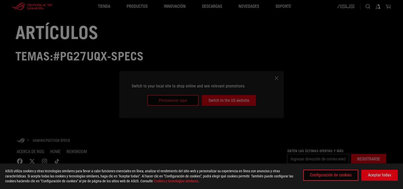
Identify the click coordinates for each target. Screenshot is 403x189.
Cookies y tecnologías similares (176, 181)
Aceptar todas (379, 175)
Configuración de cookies (331, 175)
